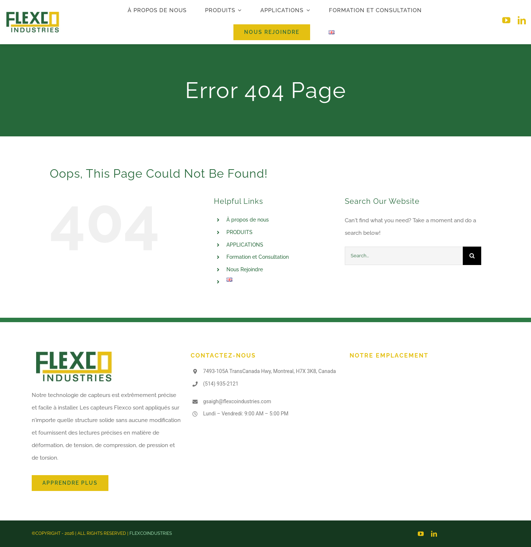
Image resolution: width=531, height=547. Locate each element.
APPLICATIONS (244, 245)
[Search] (472, 256)
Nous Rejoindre (244, 269)
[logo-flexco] (32, 14)
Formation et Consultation (257, 257)
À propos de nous (247, 220)
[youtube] (506, 20)
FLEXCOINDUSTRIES (150, 533)
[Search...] (404, 256)
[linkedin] (522, 20)
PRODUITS (239, 232)
